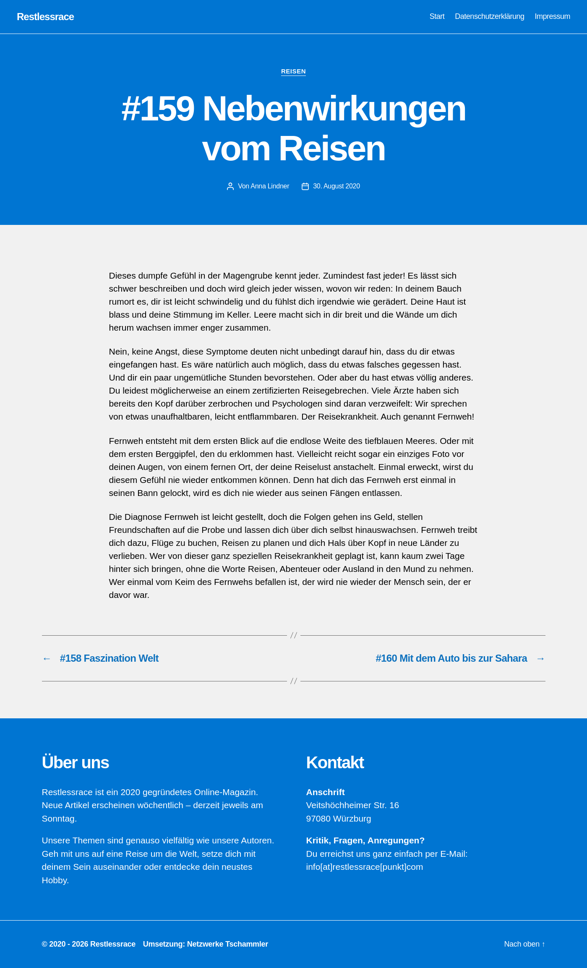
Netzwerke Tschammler (227, 944)
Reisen (293, 71)
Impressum (552, 16)
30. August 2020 (336, 186)
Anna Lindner (269, 186)
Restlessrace (45, 17)
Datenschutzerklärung (489, 16)
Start (437, 16)
